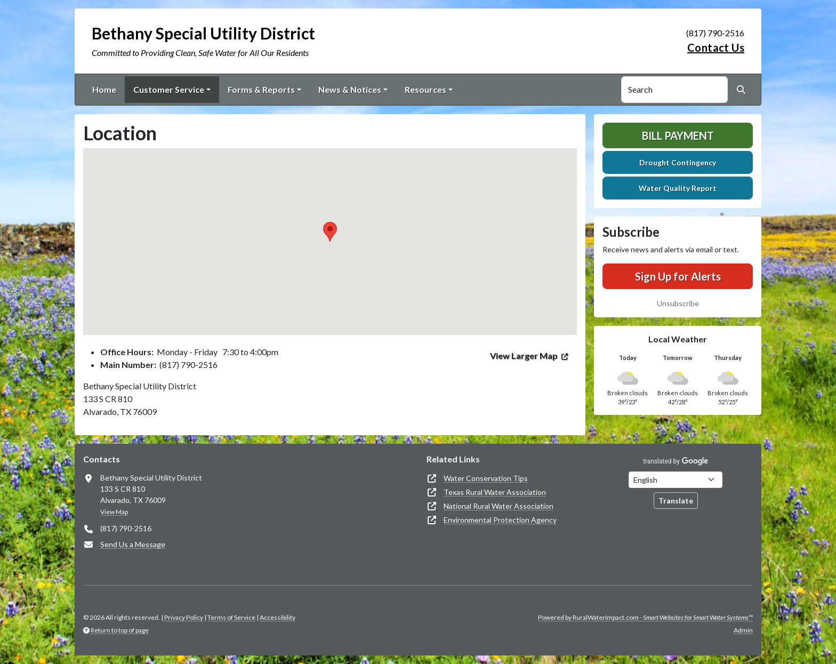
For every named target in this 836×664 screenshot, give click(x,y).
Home (104, 89)
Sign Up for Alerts (678, 276)
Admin (743, 630)
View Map (114, 512)
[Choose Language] (675, 479)
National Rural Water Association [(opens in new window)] (498, 505)
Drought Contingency (677, 162)
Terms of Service (231, 617)
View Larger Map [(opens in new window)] (524, 355)
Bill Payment (678, 135)
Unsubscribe (678, 303)
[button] (330, 232)
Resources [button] (425, 89)
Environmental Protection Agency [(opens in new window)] (500, 519)
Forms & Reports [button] (261, 89)
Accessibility (277, 617)
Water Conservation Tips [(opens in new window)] (486, 478)
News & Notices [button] (349, 89)
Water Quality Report (678, 188)
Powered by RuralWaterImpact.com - (645, 617)
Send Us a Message (132, 544)
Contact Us (715, 47)
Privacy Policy (183, 617)
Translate (675, 500)
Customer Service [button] (168, 89)
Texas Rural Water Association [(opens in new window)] (495, 492)
